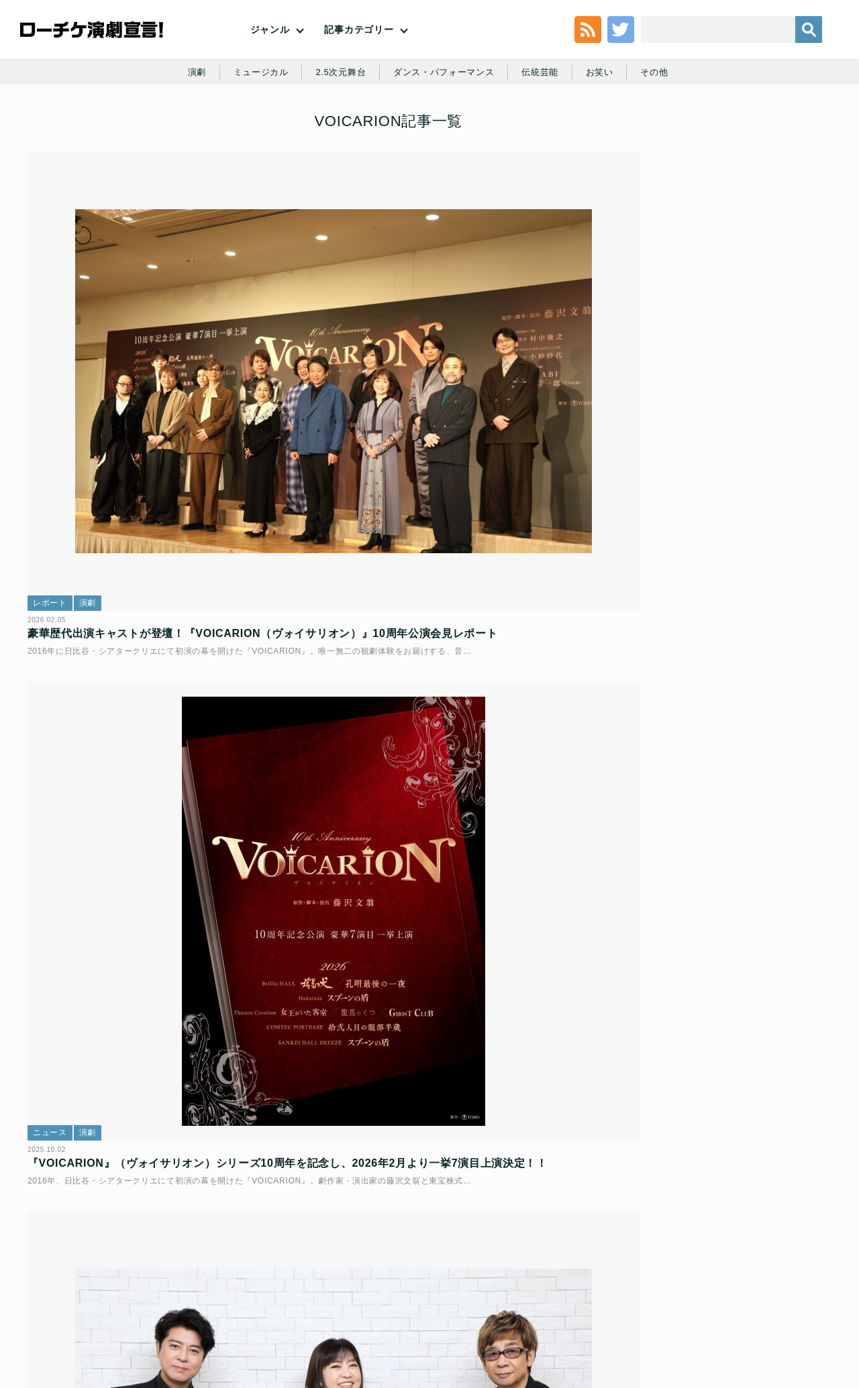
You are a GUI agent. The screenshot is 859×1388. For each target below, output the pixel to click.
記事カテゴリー (358, 53)
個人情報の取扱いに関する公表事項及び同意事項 (348, 1291)
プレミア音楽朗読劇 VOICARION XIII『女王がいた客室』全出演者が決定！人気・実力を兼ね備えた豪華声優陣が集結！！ (160, 1098)
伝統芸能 (546, 128)
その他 (665, 128)
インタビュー (67, 725)
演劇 (185, 128)
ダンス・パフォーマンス (445, 128)
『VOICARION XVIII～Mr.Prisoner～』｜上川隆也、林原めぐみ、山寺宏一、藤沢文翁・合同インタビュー (160, 771)
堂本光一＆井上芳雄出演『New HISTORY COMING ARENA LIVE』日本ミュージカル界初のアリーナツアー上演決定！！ (750, 240)
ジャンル (270, 53)
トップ (57, 1291)
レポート (59, 414)
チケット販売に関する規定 (188, 1291)
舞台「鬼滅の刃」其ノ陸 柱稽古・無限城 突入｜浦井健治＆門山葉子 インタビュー (750, 302)
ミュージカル (252, 128)
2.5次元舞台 (336, 128)
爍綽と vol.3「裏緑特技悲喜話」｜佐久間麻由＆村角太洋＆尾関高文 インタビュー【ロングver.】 (754, 627)
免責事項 (746, 1291)
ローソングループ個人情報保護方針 (527, 1291)
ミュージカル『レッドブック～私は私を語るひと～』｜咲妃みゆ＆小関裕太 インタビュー (749, 506)
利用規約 (104, 1291)
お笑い (608, 128)
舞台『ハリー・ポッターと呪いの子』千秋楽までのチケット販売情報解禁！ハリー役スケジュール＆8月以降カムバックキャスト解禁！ (749, 381)
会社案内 (797, 1291)
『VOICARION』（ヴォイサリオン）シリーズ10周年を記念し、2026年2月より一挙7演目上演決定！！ (428, 461)
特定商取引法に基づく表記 (662, 1291)
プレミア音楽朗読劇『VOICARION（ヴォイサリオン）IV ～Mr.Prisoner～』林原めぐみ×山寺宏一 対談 (427, 1098)
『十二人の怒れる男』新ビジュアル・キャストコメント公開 (749, 432)
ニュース (328, 414)
